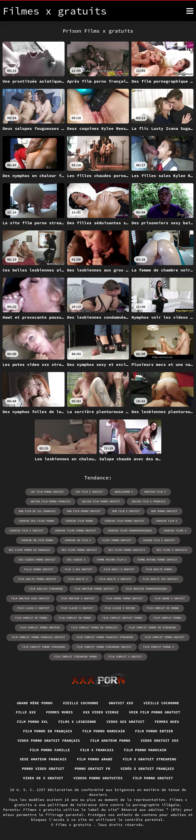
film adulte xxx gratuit (160, 579)
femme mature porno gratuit (157, 559)
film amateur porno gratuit (94, 588)
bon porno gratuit (164, 511)
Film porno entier (154, 731)
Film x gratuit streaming (149, 759)
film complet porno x (158, 647)
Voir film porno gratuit (154, 712)
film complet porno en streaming (152, 627)
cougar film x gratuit (159, 540)
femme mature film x (111, 559)
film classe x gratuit (33, 608)
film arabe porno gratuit (124, 598)
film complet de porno (163, 608)
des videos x (76, 559)
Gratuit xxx (121, 703)
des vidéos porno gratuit (37, 559)
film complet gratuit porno (122, 618)
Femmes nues (167, 721)
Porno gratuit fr (92, 768)
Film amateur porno (110, 740)
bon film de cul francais (37, 511)
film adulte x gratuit (115, 579)
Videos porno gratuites (98, 778)
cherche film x (166, 521)
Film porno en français (47, 731)
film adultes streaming (46, 588)
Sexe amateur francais (43, 759)
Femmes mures (59, 712)
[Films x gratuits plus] (189, 11)
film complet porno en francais (94, 627)
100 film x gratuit (89, 491)
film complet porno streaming (43, 647)
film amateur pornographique (146, 588)
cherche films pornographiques (130, 530)
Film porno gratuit (153, 778)
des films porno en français (29, 550)
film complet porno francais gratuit (38, 637)
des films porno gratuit (79, 550)
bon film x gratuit (126, 511)
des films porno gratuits (126, 550)
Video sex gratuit (125, 721)
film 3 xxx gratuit (78, 569)
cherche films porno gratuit (75, 530)
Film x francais (97, 750)
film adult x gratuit (119, 569)
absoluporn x (124, 491)
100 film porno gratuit (47, 491)
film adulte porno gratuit (37, 579)
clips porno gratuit (116, 540)
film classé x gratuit (77, 608)
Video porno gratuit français (48, 740)
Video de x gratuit (43, 778)
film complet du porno (31, 618)
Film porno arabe (95, 759)
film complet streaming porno (75, 656)
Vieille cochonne (81, 703)
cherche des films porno (36, 521)
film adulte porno (159, 569)
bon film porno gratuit (84, 511)
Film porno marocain (103, 731)
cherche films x (175, 530)
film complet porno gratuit (165, 637)
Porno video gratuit (43, 768)
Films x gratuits (75, 824)
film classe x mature (120, 608)
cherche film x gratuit (26, 530)
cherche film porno (79, 521)
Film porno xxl (32, 721)
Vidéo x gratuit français (147, 768)
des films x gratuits (172, 550)
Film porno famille (50, 750)
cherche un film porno (37, 540)
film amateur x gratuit (78, 598)
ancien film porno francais (50, 501)
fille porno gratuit (38, 569)
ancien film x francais (148, 501)
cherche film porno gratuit (124, 521)
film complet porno (167, 618)
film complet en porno (75, 618)
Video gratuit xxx (160, 740)
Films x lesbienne (77, 721)
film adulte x (78, 579)
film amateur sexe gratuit (30, 598)
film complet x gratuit (125, 656)
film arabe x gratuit (169, 598)
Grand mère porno (35, 703)
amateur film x (155, 491)
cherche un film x (78, 540)
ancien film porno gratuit (101, 501)
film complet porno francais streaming (105, 637)
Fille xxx (26, 712)
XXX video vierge (101, 712)
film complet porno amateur (40, 627)
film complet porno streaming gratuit (104, 647)
